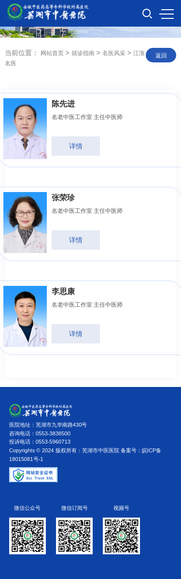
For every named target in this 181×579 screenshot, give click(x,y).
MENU (166, 14)
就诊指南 (83, 53)
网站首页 (52, 53)
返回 (161, 55)
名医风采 (113, 53)
